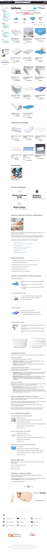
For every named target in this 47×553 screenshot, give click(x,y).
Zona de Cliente (35, 2)
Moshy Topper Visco (15, 77)
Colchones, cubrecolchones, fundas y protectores (23, 243)
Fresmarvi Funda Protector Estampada (40, 96)
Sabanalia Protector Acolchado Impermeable (27, 39)
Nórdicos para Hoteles (15, 467)
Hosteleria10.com (16, 545)
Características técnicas (17, 245)
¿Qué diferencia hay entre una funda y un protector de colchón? (24, 264)
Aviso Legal (13, 548)
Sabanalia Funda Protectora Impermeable (40, 155)
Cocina (4, 3)
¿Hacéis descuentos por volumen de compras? (21, 271)
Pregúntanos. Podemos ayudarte (19, 252)
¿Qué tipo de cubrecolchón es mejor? (19, 269)
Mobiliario (15, 3)
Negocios (38, 3)
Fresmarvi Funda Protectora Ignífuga (28, 155)
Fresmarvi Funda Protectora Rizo (16, 155)
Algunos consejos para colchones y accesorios (22, 247)
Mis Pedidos (40, 2)
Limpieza (26, 3)
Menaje (19, 3)
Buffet (32, 3)
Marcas (42, 3)
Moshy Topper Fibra (15, 38)
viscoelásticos (28, 281)
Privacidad (17, 548)
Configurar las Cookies (27, 548)
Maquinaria (9, 3)
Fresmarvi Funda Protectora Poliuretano (40, 136)
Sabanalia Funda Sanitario (40, 38)
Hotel (29, 3)
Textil (35, 3)
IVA (41, 5)
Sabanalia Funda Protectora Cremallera (28, 136)
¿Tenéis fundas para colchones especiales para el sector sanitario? (25, 260)
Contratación (33, 548)
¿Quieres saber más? (17, 250)
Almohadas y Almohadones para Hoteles (19, 465)
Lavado (22, 3)
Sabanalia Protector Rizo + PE (16, 58)
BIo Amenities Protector (15, 95)
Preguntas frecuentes (17, 242)
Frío (12, 3)
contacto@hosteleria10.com (30, 479)
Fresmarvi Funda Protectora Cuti (16, 136)
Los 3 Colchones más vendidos (19, 248)
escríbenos (27, 0)
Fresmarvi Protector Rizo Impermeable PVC (28, 78)
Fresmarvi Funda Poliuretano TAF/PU (27, 96)
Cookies (21, 548)
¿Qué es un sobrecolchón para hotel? (19, 262)
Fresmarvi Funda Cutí (27, 57)
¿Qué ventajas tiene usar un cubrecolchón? (20, 266)
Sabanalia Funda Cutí (15, 113)
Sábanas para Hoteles (15, 468)
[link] (16, 35)
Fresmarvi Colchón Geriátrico (38, 58)
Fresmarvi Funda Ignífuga (28, 113)
